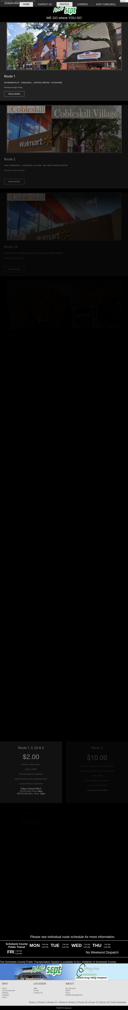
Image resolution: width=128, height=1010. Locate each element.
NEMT (68, 990)
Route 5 (73, 1002)
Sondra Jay (67, 1008)
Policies (5, 993)
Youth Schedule (118, 1002)
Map (35, 988)
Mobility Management (73, 995)
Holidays (5, 995)
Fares (67, 993)
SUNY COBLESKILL (106, 4)
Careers (82, 4)
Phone (36, 990)
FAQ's (4, 997)
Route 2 (42, 1002)
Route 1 (33, 1002)
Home (26, 4)
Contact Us (45, 4)
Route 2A (52, 1002)
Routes (64, 4)
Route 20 (83, 1002)
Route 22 (93, 1002)
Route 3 (63, 1002)
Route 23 (104, 1002)
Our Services (70, 988)
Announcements (8, 990)
